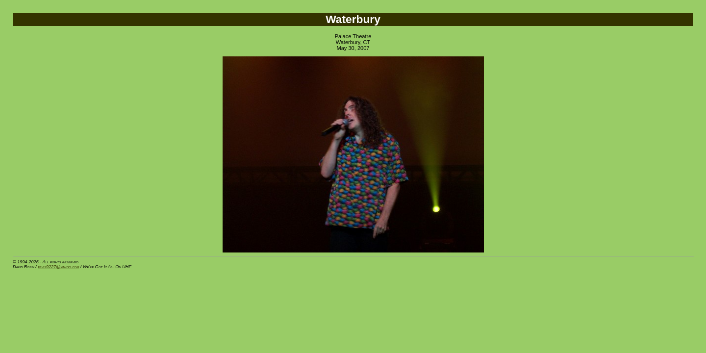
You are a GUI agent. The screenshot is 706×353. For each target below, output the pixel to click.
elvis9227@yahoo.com (58, 266)
